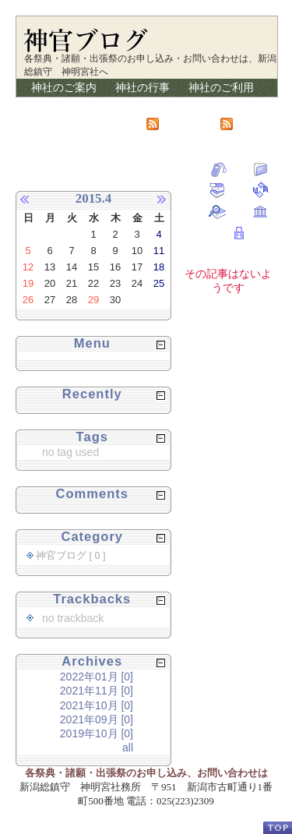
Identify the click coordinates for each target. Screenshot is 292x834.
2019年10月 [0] (96, 733)
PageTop (277, 827)
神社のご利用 (221, 87)
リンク (47, 123)
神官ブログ (226, 105)
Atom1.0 (174, 123)
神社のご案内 (64, 87)
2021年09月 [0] (96, 719)
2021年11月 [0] (96, 690)
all (127, 747)
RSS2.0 (246, 123)
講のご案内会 (64, 105)
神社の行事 (142, 87)
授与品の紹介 (148, 105)
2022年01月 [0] (96, 676)
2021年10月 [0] (96, 705)
